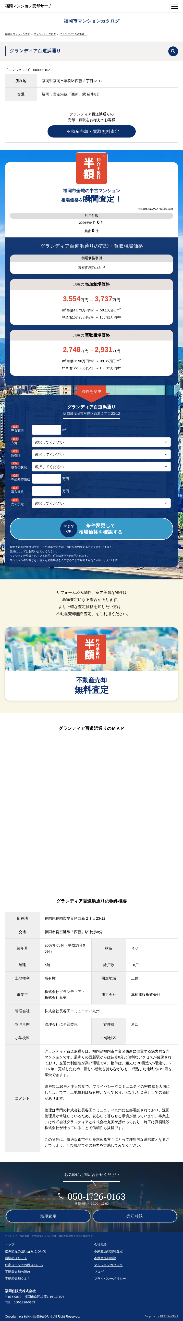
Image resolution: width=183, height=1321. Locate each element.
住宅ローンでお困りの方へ (24, 1265)
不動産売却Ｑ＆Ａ (17, 1278)
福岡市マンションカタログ (92, 20)
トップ (9, 1244)
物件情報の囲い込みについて (25, 1251)
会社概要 (100, 1244)
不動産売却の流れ (17, 1272)
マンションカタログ (45, 34)
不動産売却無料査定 (108, 1251)
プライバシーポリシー (110, 1278)
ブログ (99, 1272)
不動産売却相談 (105, 1258)
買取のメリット (16, 1258)
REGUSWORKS (169, 1316)
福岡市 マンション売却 (17, 34)
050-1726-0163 (96, 1196)
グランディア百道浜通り (73, 34)
